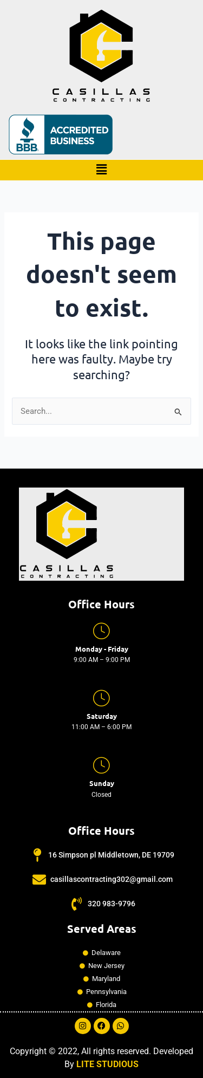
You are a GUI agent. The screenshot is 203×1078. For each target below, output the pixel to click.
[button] (101, 170)
